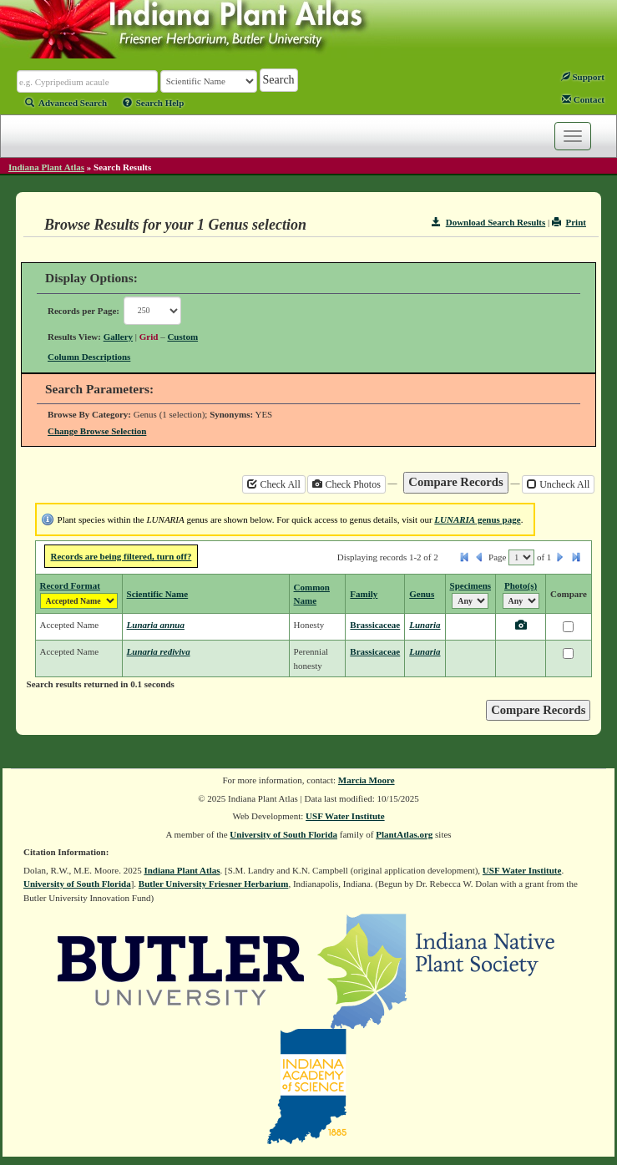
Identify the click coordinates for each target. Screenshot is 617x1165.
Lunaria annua (156, 625)
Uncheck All (558, 484)
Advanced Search (66, 103)
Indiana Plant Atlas (46, 167)
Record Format (70, 585)
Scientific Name (158, 594)
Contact (583, 99)
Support (582, 77)
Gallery (118, 337)
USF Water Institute (345, 816)
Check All (273, 484)
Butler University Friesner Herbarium (214, 884)
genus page (477, 519)
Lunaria (424, 625)
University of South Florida (283, 834)
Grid (149, 337)
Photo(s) (520, 585)
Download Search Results (488, 222)
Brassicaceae (375, 625)
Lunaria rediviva (158, 651)
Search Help (154, 103)
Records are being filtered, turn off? (121, 556)
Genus (421, 594)
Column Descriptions (89, 357)
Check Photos (346, 484)
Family (363, 594)
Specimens (471, 585)
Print (569, 222)
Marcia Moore (366, 780)
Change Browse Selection (97, 431)
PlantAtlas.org (404, 834)
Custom (182, 337)
